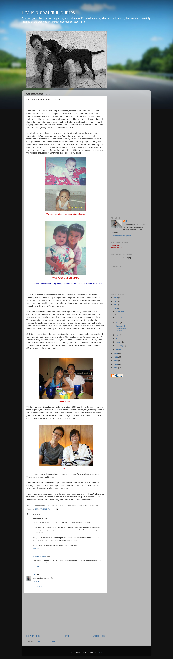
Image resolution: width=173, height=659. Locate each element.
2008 (116, 357)
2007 (116, 361)
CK (34, 574)
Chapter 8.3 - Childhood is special (120, 328)
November (120, 311)
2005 (116, 368)
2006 (116, 364)
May (118, 335)
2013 (116, 298)
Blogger (101, 652)
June (118, 323)
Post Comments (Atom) (47, 641)
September (120, 317)
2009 (116, 354)
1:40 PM (36, 566)
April (118, 338)
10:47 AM (36, 581)
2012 (116, 301)
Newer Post (33, 635)
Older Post (99, 635)
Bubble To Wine (39, 557)
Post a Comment (37, 587)
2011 (116, 305)
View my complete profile (121, 236)
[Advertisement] (65, 613)
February (120, 346)
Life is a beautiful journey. (49, 12)
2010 (116, 308)
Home (66, 635)
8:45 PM (36, 549)
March (118, 342)
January (119, 349)
